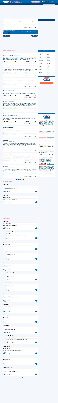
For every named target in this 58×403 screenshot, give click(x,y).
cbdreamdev (9, 231)
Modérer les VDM (45, 1)
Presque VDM (34, 4)
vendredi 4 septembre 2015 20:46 (11, 337)
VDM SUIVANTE (34, 35)
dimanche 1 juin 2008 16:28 (7, 265)
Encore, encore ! (20, 179)
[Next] (22, 377)
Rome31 (5, 304)
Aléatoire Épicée (17, 4)
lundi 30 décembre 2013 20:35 (10, 254)
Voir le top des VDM (46, 83)
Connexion (53, 1)
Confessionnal (28, 4)
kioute (8, 335)
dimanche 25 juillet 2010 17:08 (7, 306)
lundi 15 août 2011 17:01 (6, 348)
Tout (4, 4)
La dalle (5, 113)
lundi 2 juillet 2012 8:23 (9, 233)
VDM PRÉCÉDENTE (6, 35)
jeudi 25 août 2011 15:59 (6, 359)
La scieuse (5, 166)
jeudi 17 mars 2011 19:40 (6, 317)
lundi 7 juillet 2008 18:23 (6, 296)
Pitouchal (8, 272)
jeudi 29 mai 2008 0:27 (6, 244)
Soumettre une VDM (35, 1)
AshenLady (6, 367)
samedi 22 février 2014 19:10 (10, 285)
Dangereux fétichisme (8, 127)
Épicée (12, 4)
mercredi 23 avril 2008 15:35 (7, 197)
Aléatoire (8, 4)
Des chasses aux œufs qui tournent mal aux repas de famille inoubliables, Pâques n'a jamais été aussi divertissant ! (19, 32)
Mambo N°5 (6, 140)
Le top (22, 4)
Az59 (5, 184)
